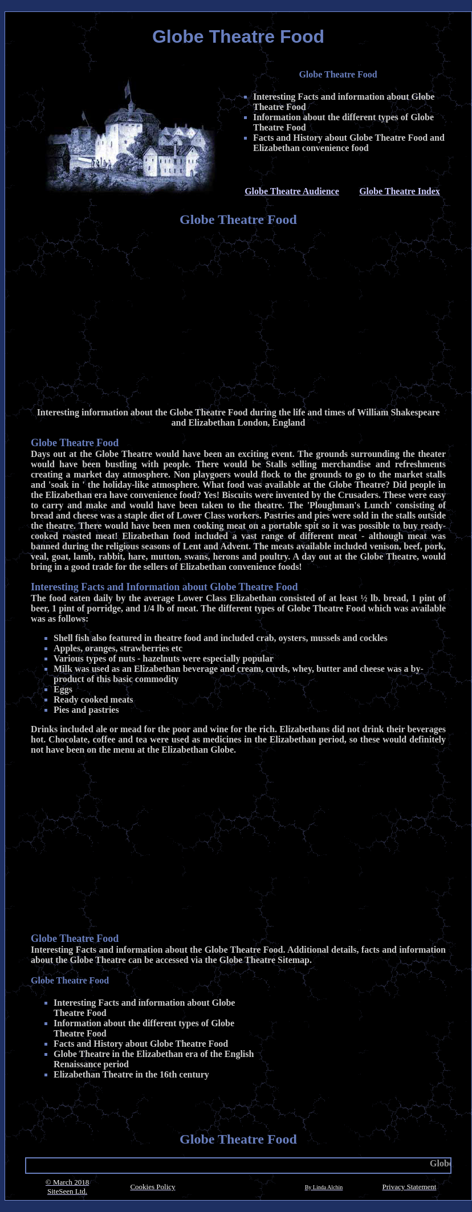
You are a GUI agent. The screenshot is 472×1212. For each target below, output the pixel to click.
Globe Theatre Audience (292, 191)
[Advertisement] (238, 318)
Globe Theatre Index (399, 191)
